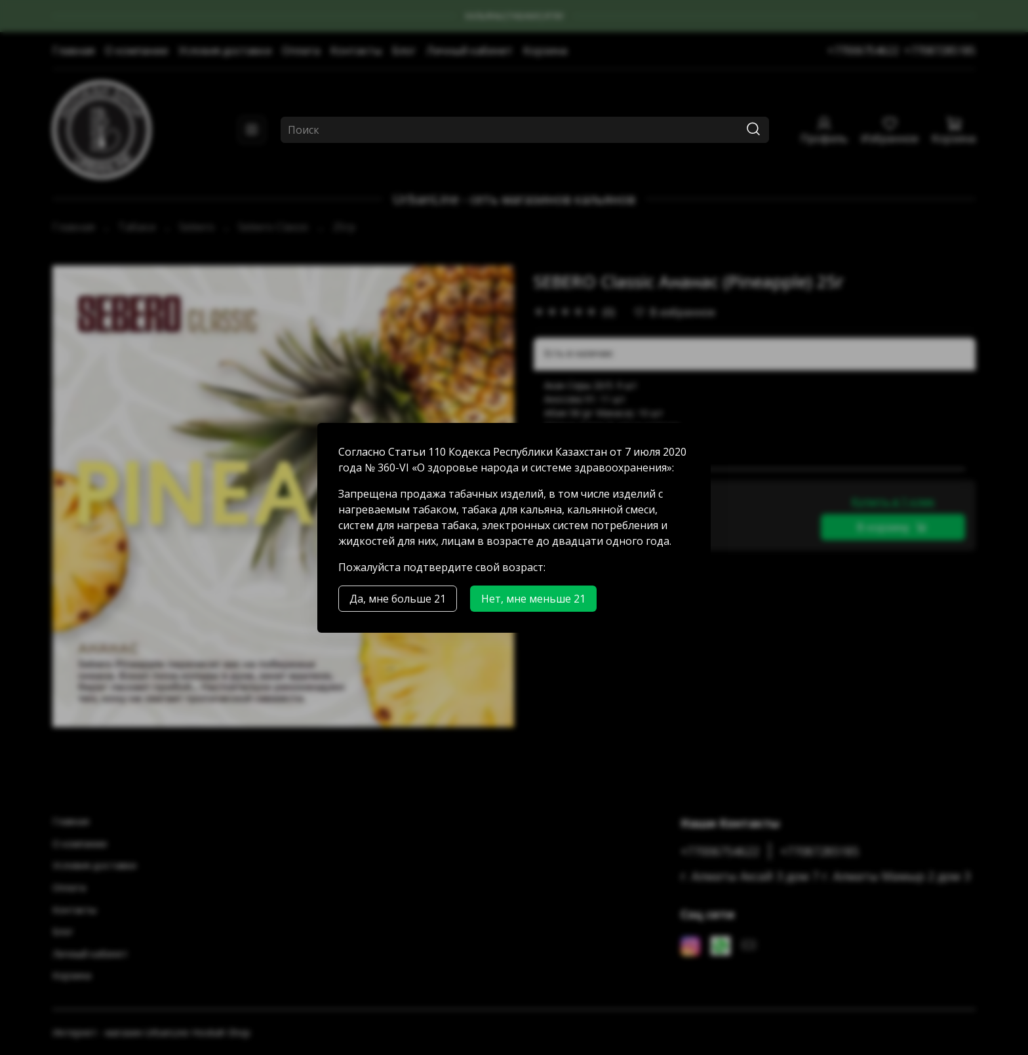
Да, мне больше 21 (397, 598)
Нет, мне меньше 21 (533, 598)
